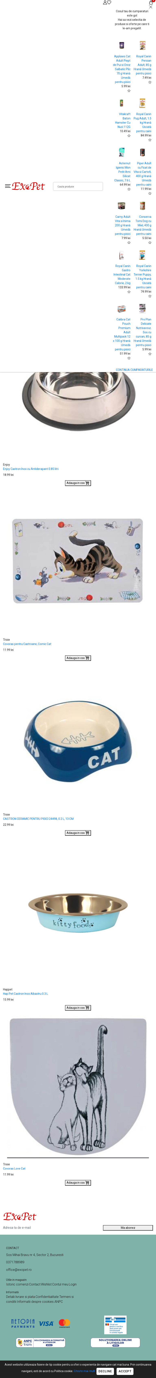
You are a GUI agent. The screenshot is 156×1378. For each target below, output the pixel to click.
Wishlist (46, 1284)
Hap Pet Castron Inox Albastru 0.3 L (25, 993)
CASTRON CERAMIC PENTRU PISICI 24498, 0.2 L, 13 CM (38, 818)
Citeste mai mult (84, 1371)
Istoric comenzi (17, 1284)
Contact (34, 1284)
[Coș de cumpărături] (151, 2)
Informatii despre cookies (35, 1302)
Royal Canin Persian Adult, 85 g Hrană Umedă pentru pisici (142, 65)
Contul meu (60, 1284)
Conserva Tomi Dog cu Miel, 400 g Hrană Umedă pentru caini (142, 225)
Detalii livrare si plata (20, 1297)
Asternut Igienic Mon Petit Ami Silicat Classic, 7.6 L (122, 172)
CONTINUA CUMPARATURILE (134, 369)
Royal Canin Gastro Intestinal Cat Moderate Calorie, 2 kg (122, 274)
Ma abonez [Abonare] (128, 1227)
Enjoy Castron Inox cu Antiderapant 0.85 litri (30, 469)
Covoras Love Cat (14, 1168)
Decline (105, 1371)
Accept (125, 1371)
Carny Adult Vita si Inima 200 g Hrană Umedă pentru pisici (122, 225)
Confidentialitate (47, 1297)
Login (73, 1284)
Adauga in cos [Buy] (78, 483)
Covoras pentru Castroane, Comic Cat (27, 644)
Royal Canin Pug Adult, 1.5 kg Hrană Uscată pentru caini (142, 122)
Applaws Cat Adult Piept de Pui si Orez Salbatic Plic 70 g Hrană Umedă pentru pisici (121, 69)
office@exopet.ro (19, 1270)
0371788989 (15, 1262)
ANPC (58, 1302)
